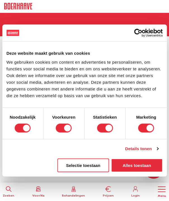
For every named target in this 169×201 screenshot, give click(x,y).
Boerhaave (18, 6)
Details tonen (138, 148)
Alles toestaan (137, 165)
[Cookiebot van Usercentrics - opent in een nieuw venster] (138, 33)
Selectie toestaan (83, 165)
